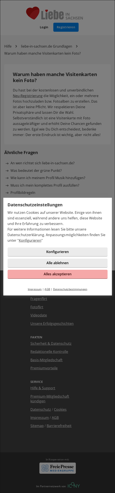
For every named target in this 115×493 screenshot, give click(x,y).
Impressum (35, 289)
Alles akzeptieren (58, 274)
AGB (47, 289)
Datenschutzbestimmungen (70, 289)
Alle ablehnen (57, 263)
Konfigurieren (30, 240)
